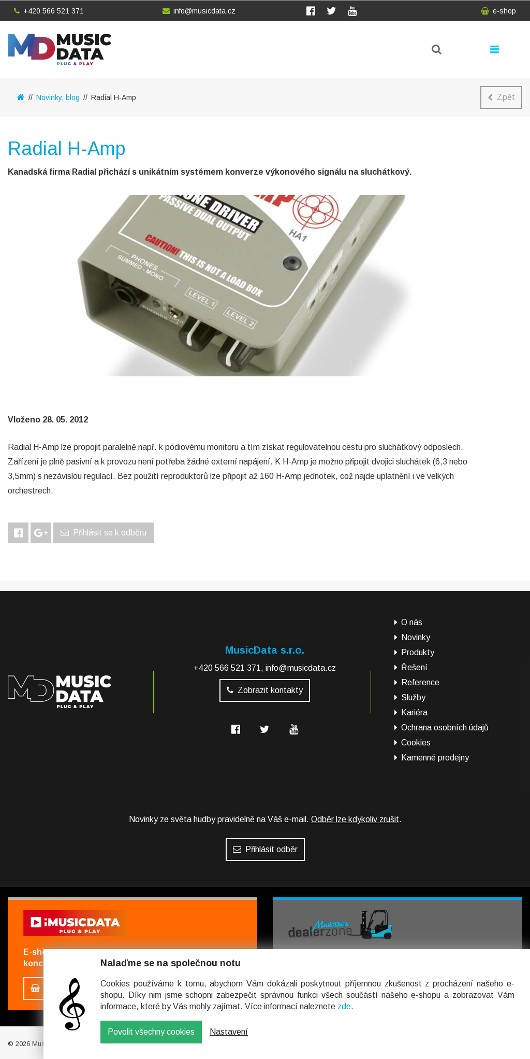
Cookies (416, 742)
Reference (420, 682)
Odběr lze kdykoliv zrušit (355, 819)
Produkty (417, 652)
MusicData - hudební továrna (59, 49)
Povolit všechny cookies (151, 1039)
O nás (411, 622)
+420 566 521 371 (49, 11)
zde (344, 1014)
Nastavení (229, 1039)
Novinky (415, 637)
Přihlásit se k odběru (103, 532)
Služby (413, 697)
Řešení (414, 667)
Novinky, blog (58, 97)
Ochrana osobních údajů (445, 727)
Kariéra (414, 712)
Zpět (501, 97)
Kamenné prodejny (435, 757)
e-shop (498, 11)
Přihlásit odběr (265, 849)
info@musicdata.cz (199, 11)
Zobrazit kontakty (265, 690)
